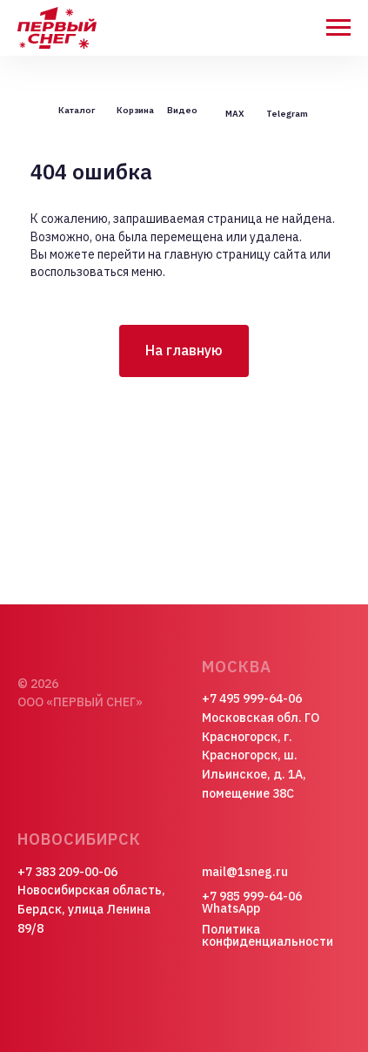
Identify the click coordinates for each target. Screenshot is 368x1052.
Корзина (135, 110)
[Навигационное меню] (338, 28)
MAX (234, 113)
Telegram (287, 113)
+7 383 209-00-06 (67, 872)
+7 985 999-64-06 (252, 896)
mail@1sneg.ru (245, 872)
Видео (182, 110)
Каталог (76, 110)
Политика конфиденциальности (267, 935)
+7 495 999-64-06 (252, 698)
